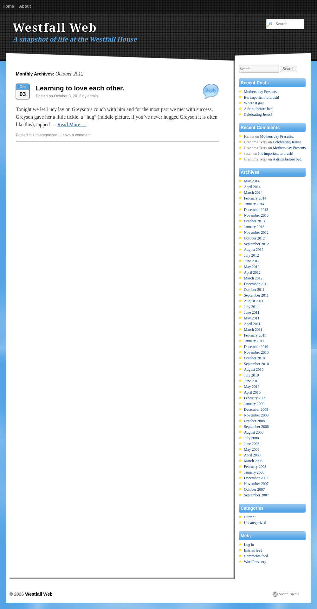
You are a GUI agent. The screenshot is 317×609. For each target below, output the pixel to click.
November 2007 (256, 483)
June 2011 (252, 312)
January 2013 (254, 227)
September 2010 (256, 364)
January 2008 (254, 472)
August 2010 (254, 369)
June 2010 (252, 381)
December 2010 (256, 346)
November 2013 (256, 215)
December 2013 (256, 209)
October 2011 (254, 289)
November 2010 (256, 352)
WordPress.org (255, 562)
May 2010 (252, 386)
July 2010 (251, 375)
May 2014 (252, 181)
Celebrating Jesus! (258, 114)
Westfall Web (55, 28)
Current (250, 517)
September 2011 (256, 295)
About (25, 6)
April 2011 (252, 324)
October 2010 (254, 358)
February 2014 (255, 198)
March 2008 (253, 461)
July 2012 (251, 255)
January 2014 (254, 204)
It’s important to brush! (261, 97)
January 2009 (254, 404)
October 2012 (254, 238)
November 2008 (256, 415)
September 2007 (256, 495)
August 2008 (254, 432)
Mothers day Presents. (261, 91)
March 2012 (253, 278)
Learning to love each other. (80, 88)
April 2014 (252, 187)
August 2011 (253, 301)
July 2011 (251, 306)
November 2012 (256, 232)
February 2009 (255, 398)
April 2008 (252, 455)
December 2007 (256, 478)
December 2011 (256, 284)
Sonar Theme (289, 594)
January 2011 (254, 341)
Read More (72, 124)
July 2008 (251, 438)
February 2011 (255, 335)
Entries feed (253, 550)
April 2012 (252, 272)
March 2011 (253, 329)
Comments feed (256, 556)
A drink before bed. (259, 109)
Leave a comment (76, 135)
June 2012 (252, 261)
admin (92, 96)
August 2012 (254, 249)
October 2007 (254, 489)
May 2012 (252, 267)
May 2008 (252, 449)
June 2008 (252, 444)
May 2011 (252, 318)
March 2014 (253, 192)
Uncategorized (45, 135)
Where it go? (254, 103)
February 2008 (255, 466)
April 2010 (252, 392)
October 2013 (254, 221)
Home (8, 6)
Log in (249, 544)
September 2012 (256, 244)
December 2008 (256, 409)
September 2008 (256, 426)
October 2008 (254, 421)
